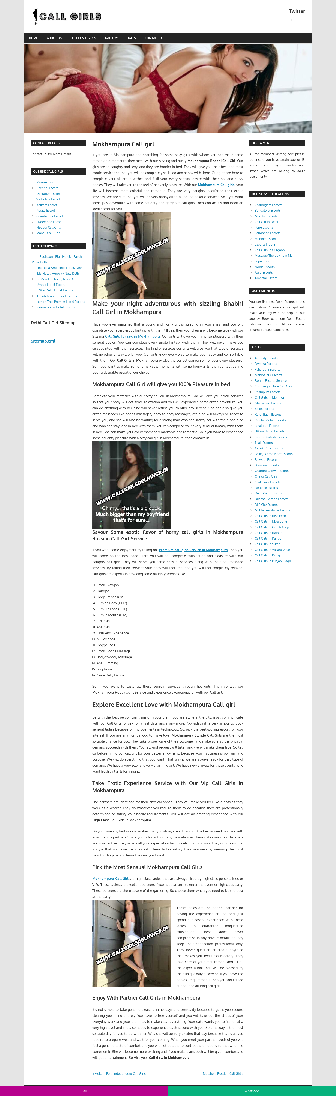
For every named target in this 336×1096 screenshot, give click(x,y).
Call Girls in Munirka (269, 398)
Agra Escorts (264, 272)
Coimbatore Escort (49, 216)
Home (33, 38)
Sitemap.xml (43, 340)
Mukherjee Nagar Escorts (272, 510)
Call (84, 1091)
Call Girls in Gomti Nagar (273, 527)
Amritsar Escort (266, 278)
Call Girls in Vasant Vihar (272, 550)
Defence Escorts (266, 488)
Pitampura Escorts (267, 392)
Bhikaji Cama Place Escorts (274, 454)
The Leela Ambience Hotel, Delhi (59, 268)
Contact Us (154, 38)
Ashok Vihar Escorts (269, 448)
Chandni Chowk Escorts (272, 471)
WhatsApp (252, 1091)
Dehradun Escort (48, 194)
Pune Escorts (264, 227)
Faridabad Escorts (267, 233)
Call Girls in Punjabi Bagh (273, 561)
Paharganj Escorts (267, 369)
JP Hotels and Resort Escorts (56, 296)
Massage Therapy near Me (273, 255)
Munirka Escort (265, 239)
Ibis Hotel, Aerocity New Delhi (58, 273)
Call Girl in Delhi (266, 222)
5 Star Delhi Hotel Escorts (54, 290)
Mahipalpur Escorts (268, 375)
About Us (54, 38)
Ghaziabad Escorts (268, 403)
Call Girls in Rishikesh (270, 516)
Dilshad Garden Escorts (271, 499)
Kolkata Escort (46, 205)
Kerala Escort (45, 210)
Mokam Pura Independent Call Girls (120, 1074)
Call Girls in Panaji (268, 555)
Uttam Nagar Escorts (270, 431)
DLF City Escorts (266, 505)
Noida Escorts (265, 267)
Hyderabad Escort (49, 222)
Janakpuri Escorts (267, 426)
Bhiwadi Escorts (266, 460)
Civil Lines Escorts (267, 482)
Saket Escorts (264, 409)
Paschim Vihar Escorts (270, 420)
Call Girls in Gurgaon (270, 250)
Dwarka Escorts (266, 364)
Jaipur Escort (264, 261)
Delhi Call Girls (83, 38)
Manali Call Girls (48, 233)
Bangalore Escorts (268, 210)
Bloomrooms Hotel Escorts (55, 307)
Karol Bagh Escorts (268, 414)
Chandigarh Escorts (268, 205)
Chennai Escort (47, 188)
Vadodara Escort (48, 199)
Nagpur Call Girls (48, 227)
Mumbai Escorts (266, 216)
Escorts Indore (265, 244)
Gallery (111, 38)
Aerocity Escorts (266, 358)
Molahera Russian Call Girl (222, 1074)
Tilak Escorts (264, 443)
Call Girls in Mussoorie (271, 521)
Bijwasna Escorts (267, 465)
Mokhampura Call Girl (110, 878)
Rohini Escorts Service (271, 381)
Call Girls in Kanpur (268, 538)
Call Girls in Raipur (268, 533)
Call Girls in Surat (267, 544)
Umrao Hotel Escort (50, 285)
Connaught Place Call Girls (274, 386)
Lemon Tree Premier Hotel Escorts (60, 302)
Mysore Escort (46, 182)
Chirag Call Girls (266, 476)
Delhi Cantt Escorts (268, 493)
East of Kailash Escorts (271, 437)
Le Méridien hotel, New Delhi (57, 279)
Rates (131, 38)
